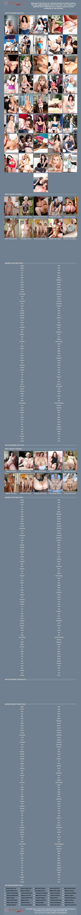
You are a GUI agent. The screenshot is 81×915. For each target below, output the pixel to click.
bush (58, 287)
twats (59, 424)
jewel (58, 344)
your (59, 441)
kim (59, 346)
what (58, 431)
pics (22, 379)
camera (59, 289)
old (22, 374)
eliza (59, 313)
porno (59, 384)
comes (59, 299)
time (22, 419)
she (59, 398)
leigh (58, 351)
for (59, 320)
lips (22, 353)
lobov (22, 355)
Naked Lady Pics (41, 900)
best (22, 277)
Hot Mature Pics (40, 890)
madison (59, 358)
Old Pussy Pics (69, 902)
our (22, 377)
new (59, 367)
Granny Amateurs (55, 902)
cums (22, 306)
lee (22, 351)
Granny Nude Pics (26, 888)
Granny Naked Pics (12, 895)
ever (59, 315)
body (22, 284)
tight (59, 417)
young (22, 441)
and (22, 270)
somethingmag (58, 403)
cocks (59, 296)
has (22, 336)
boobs (59, 284)
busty (22, 289)
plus (59, 381)
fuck (22, 325)
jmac (22, 346)
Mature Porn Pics (41, 895)
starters (59, 405)
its (22, 344)
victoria (59, 429)
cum (22, 303)
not (22, 372)
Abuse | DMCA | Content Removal (57, 912)
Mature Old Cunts (12, 902)
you (59, 438)
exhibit (22, 317)
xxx (59, 436)
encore (22, 315)
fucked (59, 325)
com (22, 299)
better (59, 277)
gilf (59, 329)
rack (59, 389)
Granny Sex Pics (11, 888)
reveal (59, 391)
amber (22, 268)
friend (22, 322)
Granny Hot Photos (12, 893)
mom (58, 362)
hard (59, 334)
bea (59, 275)
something (22, 403)
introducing (58, 341)
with (59, 433)
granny (22, 334)
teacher (22, 412)
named (22, 367)
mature (22, 360)
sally (22, 396)
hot (22, 339)
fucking (22, 327)
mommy (22, 365)
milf (22, 362)
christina (59, 294)
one (59, 374)
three (22, 417)
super (22, 407)
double (22, 313)
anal (59, 268)
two (22, 426)
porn (22, 384)
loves (59, 355)
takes (22, 410)
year (22, 438)
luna (22, 358)
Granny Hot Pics (54, 888)
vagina (59, 426)
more (58, 365)
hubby (59, 339)
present (22, 386)
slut (59, 400)
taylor (59, 410)
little (59, 353)
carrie (22, 291)
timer (58, 419)
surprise (58, 407)
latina (22, 348)
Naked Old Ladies (55, 890)
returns (22, 391)
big (22, 280)
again (22, 265)
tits (22, 422)
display (22, 310)
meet (58, 360)
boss (22, 287)
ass (22, 272)
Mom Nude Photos (69, 888)
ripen (22, 393)
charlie (59, 291)
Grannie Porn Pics (55, 900)
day (22, 308)
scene (59, 396)
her (59, 336)
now (59, 372)
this (59, 415)
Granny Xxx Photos (42, 893)
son (22, 405)
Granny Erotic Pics (27, 898)
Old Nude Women (70, 898)
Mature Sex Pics (25, 890)
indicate (22, 341)
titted (58, 422)
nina (59, 370)
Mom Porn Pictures (70, 905)
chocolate (22, 294)
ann (59, 270)
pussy (22, 389)
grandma (59, 332)
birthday (58, 280)
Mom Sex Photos (40, 888)
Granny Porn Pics (12, 900)
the (22, 415)
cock (22, 296)
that (59, 412)
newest (22, 370)
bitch (22, 282)
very (22, 429)
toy (22, 424)
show (22, 400)
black (59, 282)
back (58, 272)
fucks (59, 327)
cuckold (58, 301)
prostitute (59, 386)
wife (22, 433)
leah (59, 348)
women (22, 436)
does (58, 310)
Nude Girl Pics (69, 900)
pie (59, 379)
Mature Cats (25, 900)
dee (59, 308)
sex (22, 398)
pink (22, 381)
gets (22, 329)
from (59, 322)
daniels (59, 306)
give (22, 332)
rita (59, 393)
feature (59, 317)
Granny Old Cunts (26, 893)
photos (59, 377)
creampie (22, 301)
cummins (59, 303)
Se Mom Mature (11, 905)
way (22, 431)
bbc (22, 275)
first (22, 320)
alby (59, 265)
